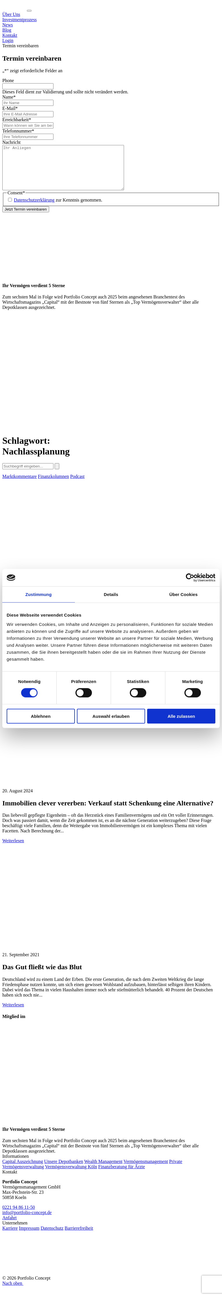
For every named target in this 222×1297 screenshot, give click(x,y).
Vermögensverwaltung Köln (71, 1175)
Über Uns (11, 14)
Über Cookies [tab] (183, 594)
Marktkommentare (19, 485)
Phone (8, 80)
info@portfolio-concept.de (27, 1221)
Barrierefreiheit (78, 1236)
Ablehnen (41, 715)
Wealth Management (103, 1170)
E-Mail (10, 108)
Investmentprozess (19, 19)
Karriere (10, 1236)
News (7, 24)
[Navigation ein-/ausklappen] (29, 11)
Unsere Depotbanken (63, 1170)
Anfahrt (9, 1226)
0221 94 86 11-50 (18, 1215)
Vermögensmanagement (145, 1170)
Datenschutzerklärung (34, 208)
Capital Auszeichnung (22, 1170)
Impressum (29, 1236)
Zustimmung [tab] (38, 594)
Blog (6, 30)
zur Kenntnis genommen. (58, 208)
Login (7, 40)
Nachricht (11, 142)
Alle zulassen (181, 715)
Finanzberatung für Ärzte (121, 1175)
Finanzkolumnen (53, 485)
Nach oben (13, 1291)
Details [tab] (111, 594)
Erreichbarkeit (16, 119)
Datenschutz (51, 1236)
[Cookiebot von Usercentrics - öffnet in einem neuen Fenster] (190, 577)
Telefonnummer (18, 130)
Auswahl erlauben (111, 715)
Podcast (77, 485)
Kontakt (9, 35)
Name (9, 97)
